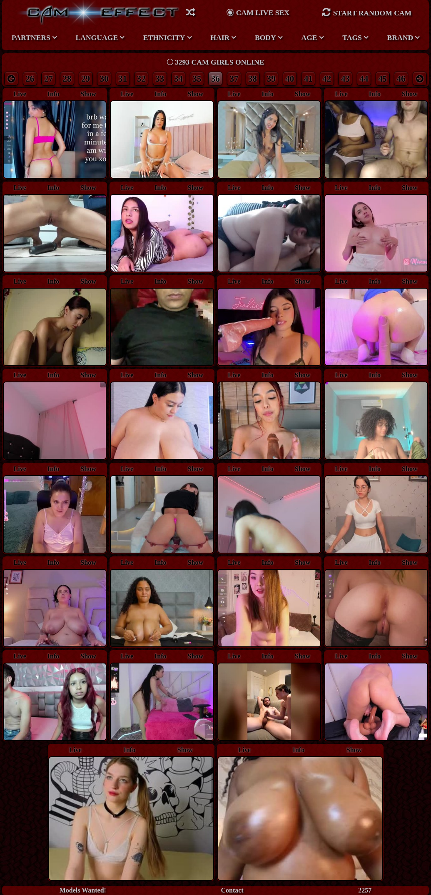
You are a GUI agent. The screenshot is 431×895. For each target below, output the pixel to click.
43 (345, 78)
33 (159, 78)
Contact (232, 890)
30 (104, 78)
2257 (364, 890)
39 (271, 78)
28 (67, 78)
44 (364, 78)
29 (85, 78)
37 (234, 78)
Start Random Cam (367, 12)
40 (289, 78)
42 (326, 78)
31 (122, 78)
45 (382, 78)
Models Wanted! (83, 890)
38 (252, 78)
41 (308, 78)
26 (29, 78)
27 (48, 78)
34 (178, 78)
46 (401, 78)
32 (141, 78)
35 (197, 78)
